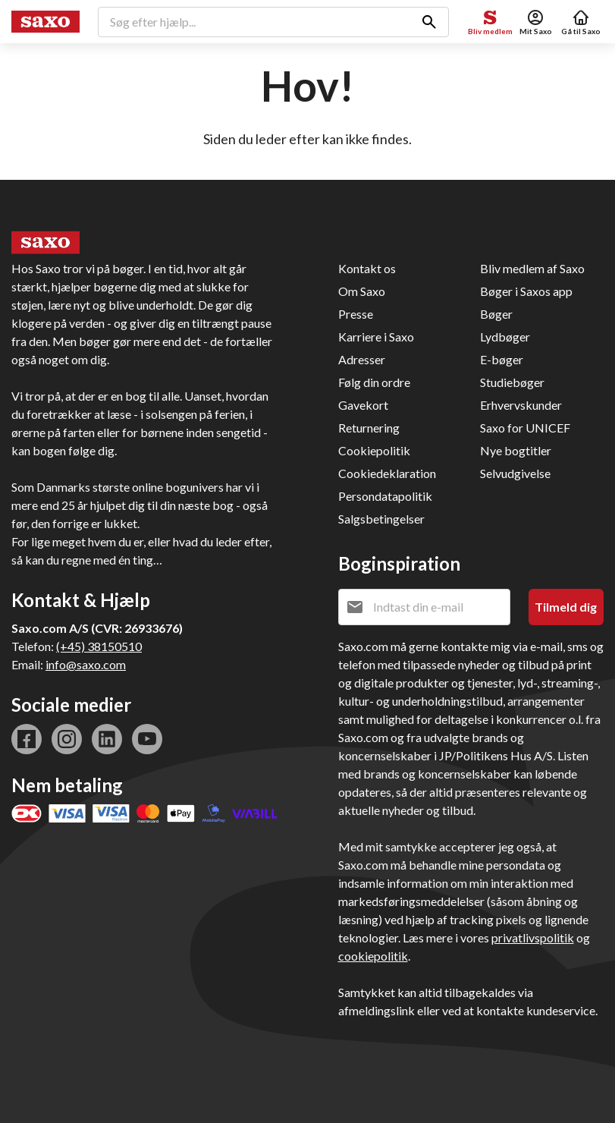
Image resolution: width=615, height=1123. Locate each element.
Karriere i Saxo (376, 336)
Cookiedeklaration (387, 473)
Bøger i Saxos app (526, 291)
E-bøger (501, 359)
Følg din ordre (374, 382)
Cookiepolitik (374, 450)
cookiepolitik (373, 955)
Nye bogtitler (515, 450)
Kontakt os (367, 268)
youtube (147, 739)
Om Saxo (361, 291)
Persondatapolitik (385, 496)
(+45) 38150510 (99, 646)
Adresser (361, 359)
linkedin (107, 739)
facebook (26, 739)
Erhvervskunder (521, 405)
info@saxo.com (85, 664)
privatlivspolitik (532, 937)
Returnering (369, 427)
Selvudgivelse (515, 473)
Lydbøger (505, 336)
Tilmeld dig (566, 606)
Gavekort (363, 405)
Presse (355, 314)
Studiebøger (512, 382)
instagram (67, 739)
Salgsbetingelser (381, 518)
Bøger (496, 314)
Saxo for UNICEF (525, 427)
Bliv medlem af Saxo (532, 268)
